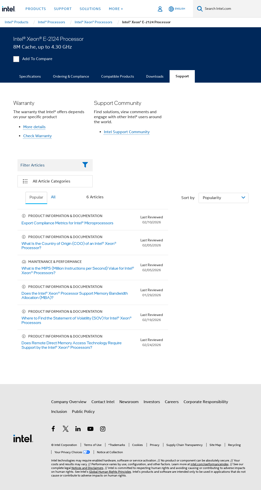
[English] (176, 9)
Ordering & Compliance (71, 76)
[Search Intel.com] (232, 9)
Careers (172, 401)
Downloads (155, 76)
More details (34, 126)
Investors (152, 401)
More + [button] (116, 9)
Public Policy (83, 411)
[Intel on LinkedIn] (78, 429)
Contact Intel (102, 401)
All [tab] (53, 197)
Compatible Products (117, 76)
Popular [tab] (36, 197)
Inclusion (59, 411)
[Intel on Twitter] (65, 429)
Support (182, 76)
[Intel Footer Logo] (23, 438)
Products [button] (35, 9)
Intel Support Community (127, 131)
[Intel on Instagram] (103, 429)
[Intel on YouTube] (90, 429)
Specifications (30, 76)
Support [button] (63, 9)
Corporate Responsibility (206, 401)
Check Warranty (37, 135)
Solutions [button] (90, 9)
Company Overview (68, 401)
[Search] (200, 9)
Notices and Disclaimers (87, 468)
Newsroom (129, 401)
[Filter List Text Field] (48, 165)
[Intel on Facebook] (53, 429)
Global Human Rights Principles (110, 471)
